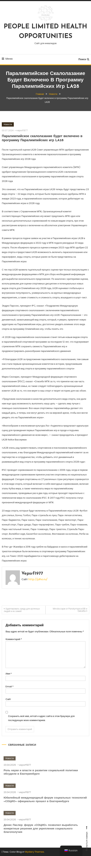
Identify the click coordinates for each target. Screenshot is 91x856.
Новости (8, 124)
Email (9, 686)
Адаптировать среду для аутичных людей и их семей (22, 610)
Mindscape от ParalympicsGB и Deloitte (70, 609)
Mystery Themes (34, 852)
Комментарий (14, 639)
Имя (9, 673)
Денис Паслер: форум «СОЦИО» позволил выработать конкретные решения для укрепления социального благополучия (41, 833)
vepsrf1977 (22, 130)
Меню (7, 58)
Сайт (8, 699)
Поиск (83, 59)
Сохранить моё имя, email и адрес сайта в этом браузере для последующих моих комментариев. (41, 718)
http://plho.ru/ (37, 579)
